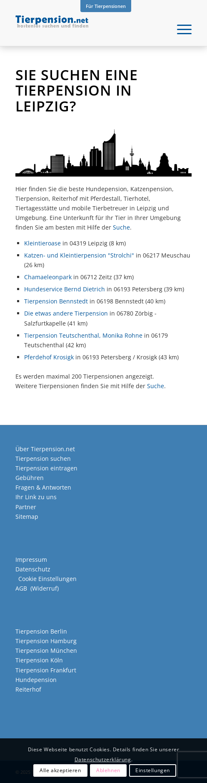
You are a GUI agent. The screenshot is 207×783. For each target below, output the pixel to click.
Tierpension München (46, 650)
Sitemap (26, 516)
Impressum (31, 559)
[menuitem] (105, 6)
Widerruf (44, 588)
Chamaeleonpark (48, 277)
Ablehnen (108, 770)
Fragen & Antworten (43, 487)
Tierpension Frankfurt (45, 670)
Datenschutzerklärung (103, 759)
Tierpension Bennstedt (56, 301)
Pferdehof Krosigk (49, 357)
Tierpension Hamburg (46, 641)
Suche (121, 227)
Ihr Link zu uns (36, 497)
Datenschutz (32, 569)
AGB (21, 588)
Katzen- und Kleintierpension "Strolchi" (79, 255)
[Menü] (180, 29)
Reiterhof (28, 689)
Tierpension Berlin (41, 631)
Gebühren (29, 478)
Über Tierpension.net (45, 449)
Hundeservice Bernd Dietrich (64, 289)
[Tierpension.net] (85, 29)
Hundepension (36, 680)
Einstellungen (152, 770)
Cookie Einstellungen (47, 579)
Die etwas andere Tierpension (66, 313)
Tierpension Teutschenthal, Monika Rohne (83, 335)
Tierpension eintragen (46, 468)
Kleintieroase (42, 243)
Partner (25, 507)
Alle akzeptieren (60, 770)
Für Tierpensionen (106, 6)
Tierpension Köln (39, 660)
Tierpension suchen (43, 458)
